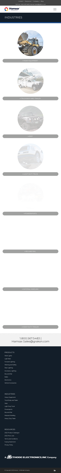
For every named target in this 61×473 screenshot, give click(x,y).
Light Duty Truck (10, 406)
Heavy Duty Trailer (10, 418)
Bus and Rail (8, 374)
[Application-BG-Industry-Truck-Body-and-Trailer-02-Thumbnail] (31, 81)
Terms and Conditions (11, 439)
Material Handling (10, 415)
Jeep (6, 403)
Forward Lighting (10, 362)
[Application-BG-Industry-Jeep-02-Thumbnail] (31, 119)
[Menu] (54, 9)
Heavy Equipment (10, 397)
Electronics (8, 380)
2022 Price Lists (9, 436)
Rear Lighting (9, 368)
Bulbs (6, 377)
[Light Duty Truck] (30, 174)
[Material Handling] (30, 289)
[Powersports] (30, 213)
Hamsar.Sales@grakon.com (38, 4)
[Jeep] (30, 136)
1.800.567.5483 (30, 338)
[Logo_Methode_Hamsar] (25, 9)
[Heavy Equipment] (30, 61)
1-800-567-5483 (25, 4)
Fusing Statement (10, 442)
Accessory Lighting (10, 371)
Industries (13, 17)
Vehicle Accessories (10, 383)
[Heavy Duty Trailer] (30, 327)
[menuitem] (21, 1)
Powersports (8, 409)
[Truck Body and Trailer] (30, 98)
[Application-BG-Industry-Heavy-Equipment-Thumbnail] (31, 43)
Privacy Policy (9, 445)
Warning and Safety (10, 365)
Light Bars (8, 359)
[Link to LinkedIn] (54, 470)
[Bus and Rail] (30, 251)
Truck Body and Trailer (11, 400)
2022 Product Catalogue (12, 433)
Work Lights (8, 355)
